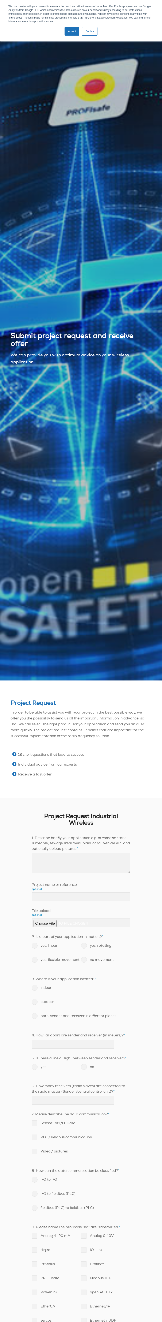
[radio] (56, 945)
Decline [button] (89, 31)
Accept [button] (72, 31)
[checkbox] (81, 955)
